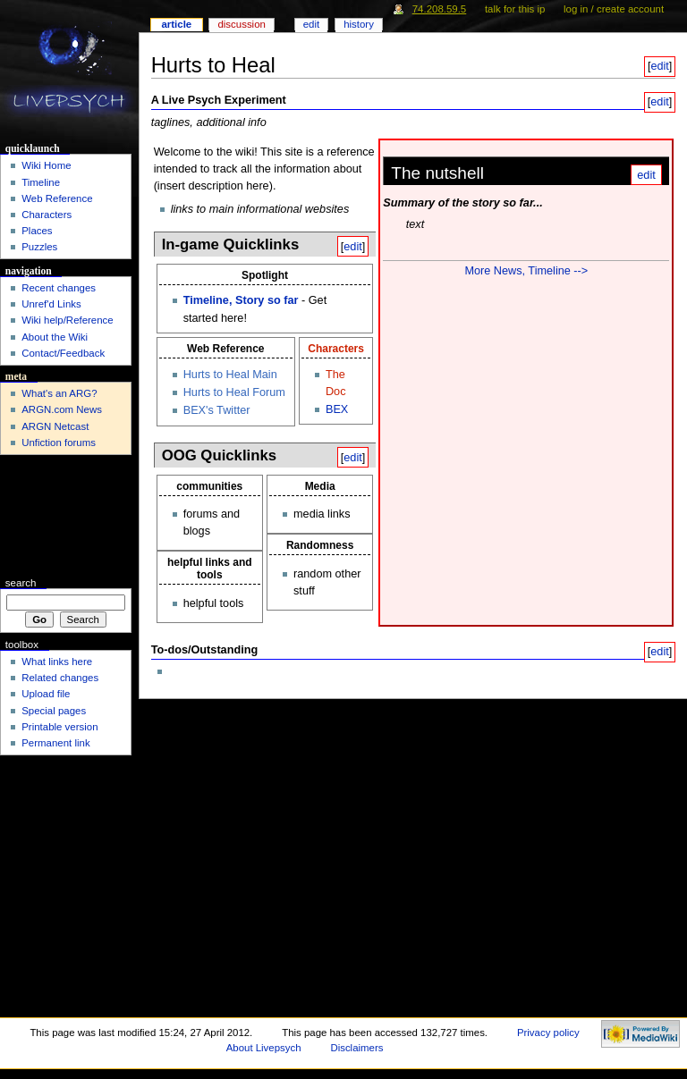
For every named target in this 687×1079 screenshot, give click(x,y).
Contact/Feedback (63, 353)
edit (659, 66)
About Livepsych (263, 1047)
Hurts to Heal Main (230, 374)
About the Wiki (54, 337)
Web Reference (56, 198)
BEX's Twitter (216, 410)
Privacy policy (548, 1032)
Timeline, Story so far (241, 300)
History (359, 24)
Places (36, 230)
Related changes (59, 677)
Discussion (241, 24)
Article (176, 24)
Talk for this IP (515, 9)
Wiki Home (46, 165)
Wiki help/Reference (67, 320)
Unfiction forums (58, 442)
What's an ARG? (59, 393)
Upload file (45, 693)
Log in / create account (614, 9)
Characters (336, 348)
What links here (56, 661)
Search (21, 582)
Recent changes (58, 287)
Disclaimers (356, 1047)
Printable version (59, 726)
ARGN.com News (61, 409)
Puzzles (39, 246)
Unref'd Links (51, 304)
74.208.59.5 (439, 9)
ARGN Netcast (55, 426)
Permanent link (55, 743)
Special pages (53, 710)
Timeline (40, 182)
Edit (311, 24)
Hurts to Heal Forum (234, 392)
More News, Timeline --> (526, 271)
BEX (337, 409)
